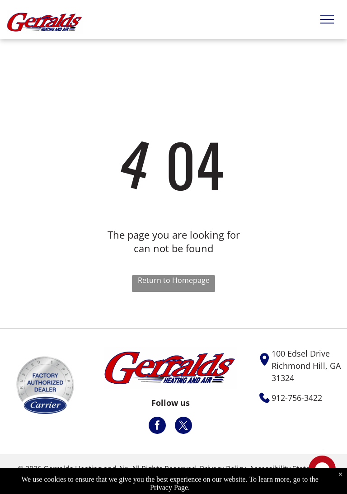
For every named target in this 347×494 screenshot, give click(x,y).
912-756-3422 (297, 397)
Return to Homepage (174, 280)
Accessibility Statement (288, 469)
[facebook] (157, 426)
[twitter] (183, 426)
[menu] (327, 19)
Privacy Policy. (224, 469)
